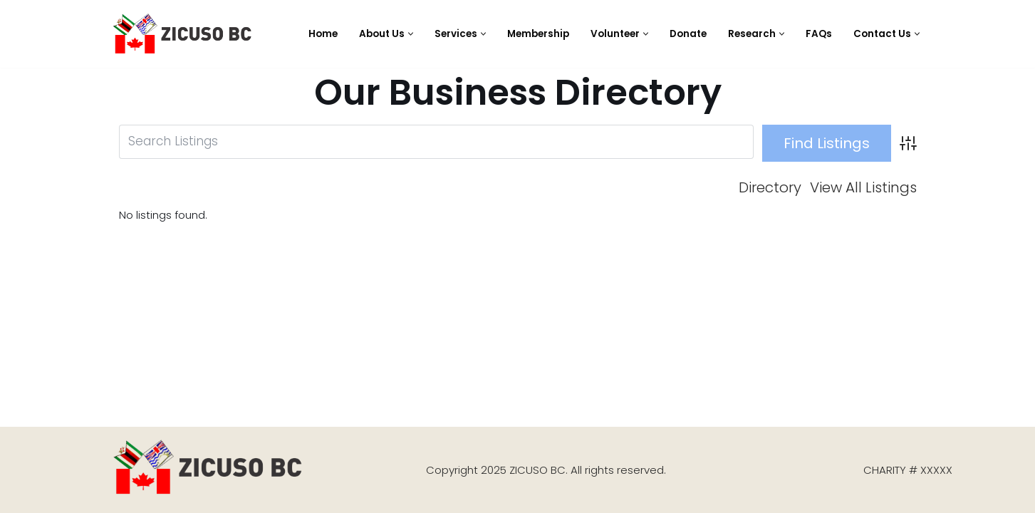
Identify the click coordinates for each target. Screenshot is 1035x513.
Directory (770, 188)
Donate (688, 34)
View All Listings (863, 188)
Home (323, 34)
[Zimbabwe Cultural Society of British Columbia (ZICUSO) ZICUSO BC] (183, 34)
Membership (538, 34)
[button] (410, 33)
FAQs (819, 34)
